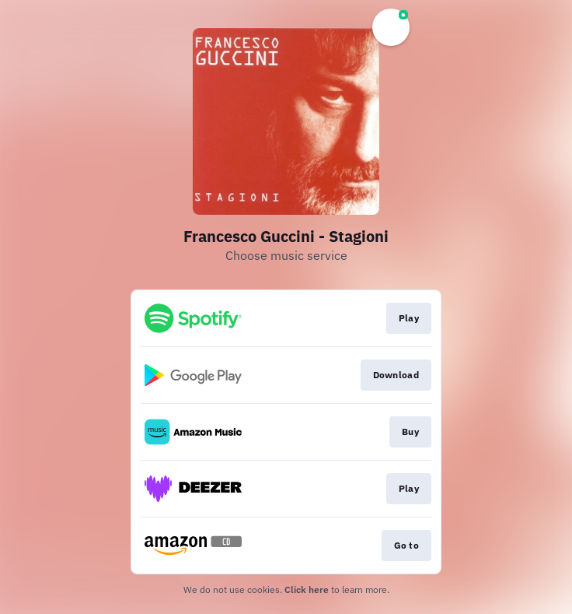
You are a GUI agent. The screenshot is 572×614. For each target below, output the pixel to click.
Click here (306, 589)
